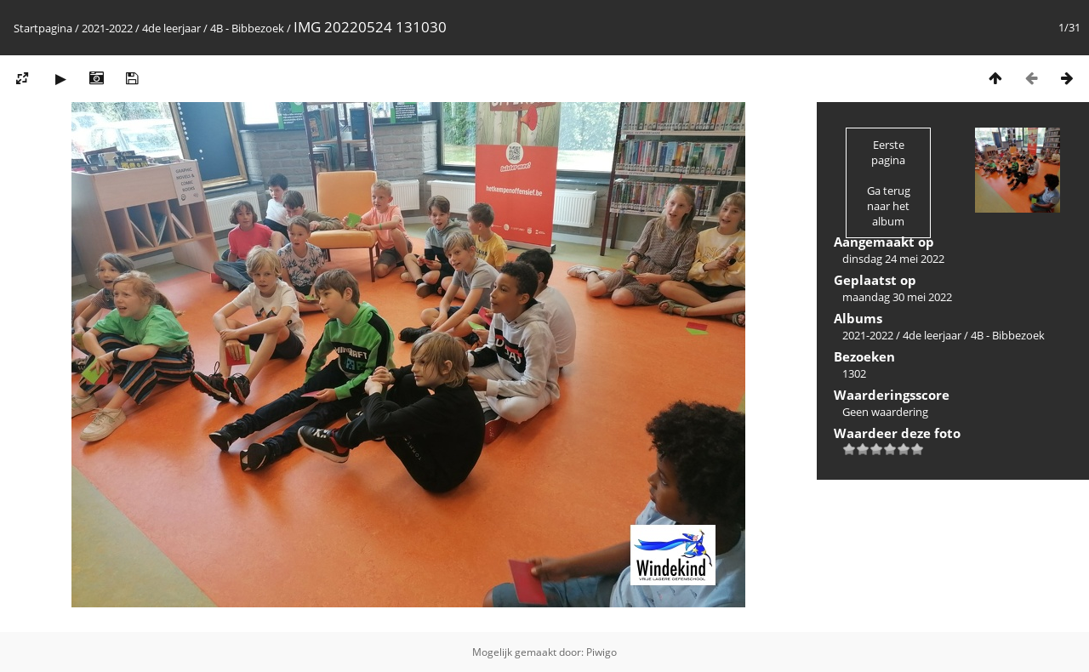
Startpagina (43, 28)
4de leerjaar (171, 28)
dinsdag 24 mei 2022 (893, 258)
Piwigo (601, 652)
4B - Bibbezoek (247, 28)
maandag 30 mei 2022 (897, 297)
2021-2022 (107, 28)
